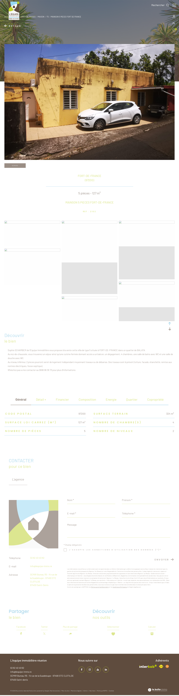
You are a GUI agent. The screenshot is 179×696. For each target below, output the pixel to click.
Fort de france (28, 17)
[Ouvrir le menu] (174, 5)
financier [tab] (62, 399)
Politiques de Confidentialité (100, 587)
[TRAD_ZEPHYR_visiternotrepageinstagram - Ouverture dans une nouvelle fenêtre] (89, 670)
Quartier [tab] (131, 399)
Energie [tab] (111, 399)
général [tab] (20, 399)
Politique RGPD (102, 691)
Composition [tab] (87, 399)
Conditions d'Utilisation (120, 587)
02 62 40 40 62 (37, 557)
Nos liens (92, 691)
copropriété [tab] (155, 399)
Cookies (111, 691)
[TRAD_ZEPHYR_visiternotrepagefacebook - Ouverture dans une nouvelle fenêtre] (81, 670)
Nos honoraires (55, 691)
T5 (48, 17)
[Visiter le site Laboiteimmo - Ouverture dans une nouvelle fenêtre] (157, 691)
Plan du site (65, 691)
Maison (41, 17)
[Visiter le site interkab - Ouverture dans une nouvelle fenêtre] (148, 667)
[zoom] (32, 222)
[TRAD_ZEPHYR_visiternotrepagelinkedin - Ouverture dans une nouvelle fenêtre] (105, 670)
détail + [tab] (41, 399)
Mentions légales (76, 691)
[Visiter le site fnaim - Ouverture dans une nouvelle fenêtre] (161, 667)
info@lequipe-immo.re (41, 566)
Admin (85, 691)
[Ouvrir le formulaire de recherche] (159, 5)
